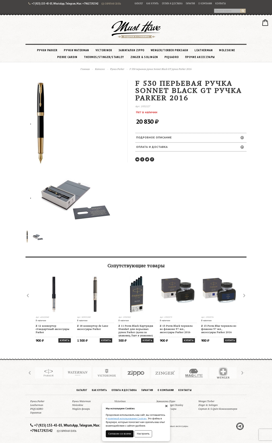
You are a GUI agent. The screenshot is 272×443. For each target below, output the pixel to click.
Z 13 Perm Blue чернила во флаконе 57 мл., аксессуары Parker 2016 (218, 329)
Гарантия (190, 3)
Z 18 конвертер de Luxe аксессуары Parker (92, 327)
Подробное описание (190, 137)
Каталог (139, 3)
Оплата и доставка (172, 3)
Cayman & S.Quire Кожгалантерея (217, 408)
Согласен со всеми (119, 433)
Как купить (152, 3)
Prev (28, 295)
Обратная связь (111, 3)
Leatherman (204, 50)
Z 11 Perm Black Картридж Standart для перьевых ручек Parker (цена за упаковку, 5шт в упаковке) (135, 330)
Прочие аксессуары (200, 57)
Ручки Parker (47, 50)
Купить (64, 340)
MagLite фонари (81, 408)
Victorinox (104, 50)
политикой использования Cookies (127, 418)
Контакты (220, 3)
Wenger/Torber (206, 401)
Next (244, 295)
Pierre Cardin (67, 57)
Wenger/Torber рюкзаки (169, 50)
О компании (205, 3)
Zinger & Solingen (144, 57)
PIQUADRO (172, 57)
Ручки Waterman (76, 50)
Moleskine (227, 50)
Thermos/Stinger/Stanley (104, 57)
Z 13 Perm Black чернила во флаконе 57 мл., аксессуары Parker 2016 (176, 329)
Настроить (143, 433)
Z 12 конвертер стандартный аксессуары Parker (52, 329)
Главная (85, 69)
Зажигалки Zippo (131, 50)
